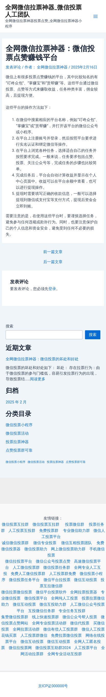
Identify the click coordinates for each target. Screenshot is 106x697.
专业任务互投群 (74, 611)
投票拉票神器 (17, 442)
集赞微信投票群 (16, 617)
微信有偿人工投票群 (62, 629)
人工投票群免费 (64, 573)
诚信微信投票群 (17, 543)
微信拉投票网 (22, 647)
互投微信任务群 (43, 611)
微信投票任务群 (58, 567)
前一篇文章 (52, 252)
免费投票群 (51, 530)
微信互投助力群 (54, 604)
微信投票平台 (37, 598)
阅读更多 (37, 379)
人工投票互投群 (23, 530)
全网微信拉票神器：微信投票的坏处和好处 (42, 359)
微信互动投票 (87, 579)
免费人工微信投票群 (30, 573)
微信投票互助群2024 (54, 647)
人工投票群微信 (35, 635)
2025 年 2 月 (16, 402)
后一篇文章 (52, 262)
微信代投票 (81, 623)
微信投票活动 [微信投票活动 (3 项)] (36, 462)
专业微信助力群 (78, 530)
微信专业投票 (47, 543)
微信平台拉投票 (59, 579)
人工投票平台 (87, 647)
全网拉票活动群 (28, 629)
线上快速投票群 (47, 617)
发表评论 (13, 67)
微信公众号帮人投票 (81, 617)
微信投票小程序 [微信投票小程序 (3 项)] (15, 462)
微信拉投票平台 (20, 561)
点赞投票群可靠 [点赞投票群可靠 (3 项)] (76, 462)
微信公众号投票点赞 (55, 561)
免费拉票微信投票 (68, 635)
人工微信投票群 (28, 567)
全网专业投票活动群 (51, 623)
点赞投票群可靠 (19, 450)
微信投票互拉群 (17, 524)
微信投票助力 (37, 549)
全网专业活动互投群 (66, 654)
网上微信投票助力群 (70, 549)
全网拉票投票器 (85, 592)
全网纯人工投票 (66, 598)
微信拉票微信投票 (18, 592)
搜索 (9, 326)
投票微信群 (77, 524)
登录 (52, 288)
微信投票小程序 (19, 425)
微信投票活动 (17, 433)
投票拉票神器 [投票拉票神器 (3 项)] (55, 462)
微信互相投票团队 (79, 543)
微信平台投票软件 (53, 592)
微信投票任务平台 (26, 579)
